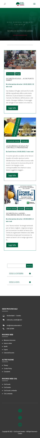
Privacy (6, 365)
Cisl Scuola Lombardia (10, 390)
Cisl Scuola (7, 384)
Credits (20, 433)
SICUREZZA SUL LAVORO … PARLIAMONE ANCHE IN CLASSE (18, 214)
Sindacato (25, 141)
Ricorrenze (10, 74)
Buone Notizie (11, 208)
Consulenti (7, 372)
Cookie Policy (8, 368)
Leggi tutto (12, 107)
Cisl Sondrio (7, 387)
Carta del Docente (9, 353)
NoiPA (5, 346)
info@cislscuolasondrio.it (14, 325)
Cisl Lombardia (8, 394)
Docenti (20, 208)
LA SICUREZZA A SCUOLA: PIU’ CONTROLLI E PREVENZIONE (17, 147)
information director (15, 84)
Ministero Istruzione (9, 340)
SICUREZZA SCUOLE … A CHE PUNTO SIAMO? (20, 79)
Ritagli (18, 74)
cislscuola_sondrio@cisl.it (14, 320)
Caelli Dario (12, 151)
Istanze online (8, 343)
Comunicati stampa (13, 141)
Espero (6, 349)
